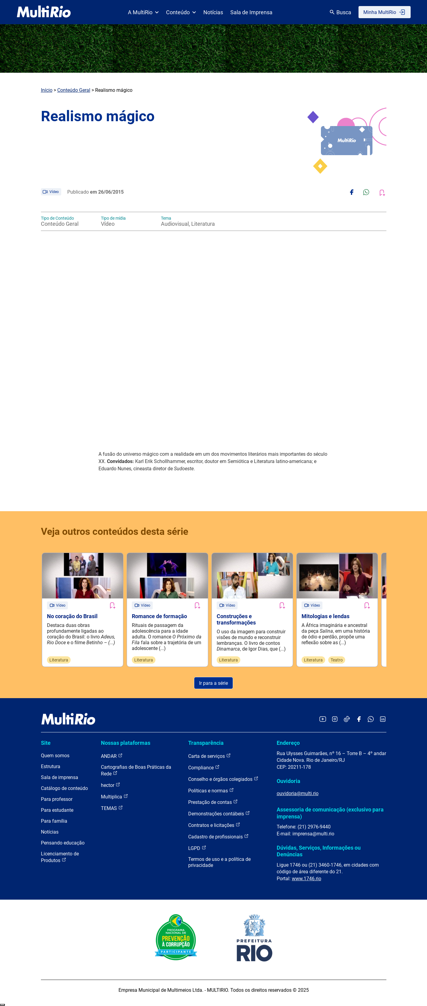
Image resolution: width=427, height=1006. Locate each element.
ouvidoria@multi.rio (298, 793)
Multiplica (114, 796)
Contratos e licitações (214, 825)
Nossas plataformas (125, 743)
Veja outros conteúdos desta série (114, 531)
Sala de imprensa (59, 777)
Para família (54, 821)
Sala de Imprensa (251, 12)
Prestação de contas (213, 802)
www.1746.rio (306, 878)
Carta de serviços (209, 756)
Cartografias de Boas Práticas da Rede (136, 770)
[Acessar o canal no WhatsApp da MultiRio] (371, 719)
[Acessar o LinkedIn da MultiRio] (382, 719)
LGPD (197, 848)
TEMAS (112, 808)
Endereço (288, 743)
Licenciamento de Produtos (60, 857)
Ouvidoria (288, 781)
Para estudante (57, 810)
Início (46, 90)
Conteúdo (181, 12)
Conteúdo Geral (73, 90)
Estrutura (50, 766)
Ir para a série (213, 683)
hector (110, 785)
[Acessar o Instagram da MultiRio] (335, 719)
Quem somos (55, 755)
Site (46, 743)
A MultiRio (143, 12)
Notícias (213, 12)
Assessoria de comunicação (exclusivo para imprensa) (330, 812)
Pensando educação (63, 843)
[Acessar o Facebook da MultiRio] (358, 719)
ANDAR (112, 756)
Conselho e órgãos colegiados (223, 779)
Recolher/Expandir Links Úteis (2, 1005)
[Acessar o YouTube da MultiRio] (322, 719)
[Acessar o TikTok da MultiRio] (347, 719)
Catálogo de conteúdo (64, 788)
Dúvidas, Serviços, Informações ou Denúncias (319, 851)
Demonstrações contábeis (219, 813)
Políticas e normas (211, 790)
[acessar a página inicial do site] (43, 12)
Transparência (206, 743)
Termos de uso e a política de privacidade (219, 862)
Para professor (56, 799)
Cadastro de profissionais (218, 836)
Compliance (204, 767)
